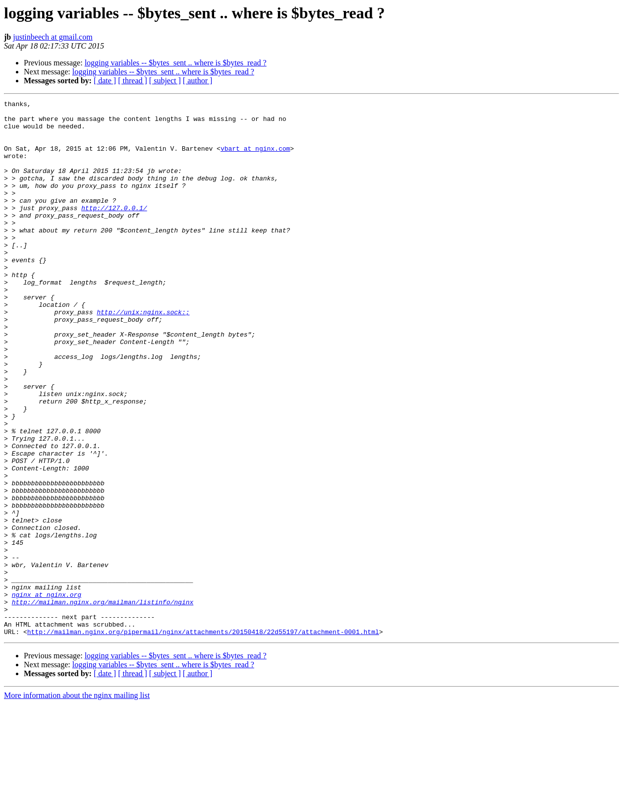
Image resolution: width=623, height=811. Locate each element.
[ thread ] (132, 80)
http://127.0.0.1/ (114, 230)
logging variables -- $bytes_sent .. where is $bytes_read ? (176, 62)
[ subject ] (165, 80)
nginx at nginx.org (46, 694)
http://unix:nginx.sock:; (143, 354)
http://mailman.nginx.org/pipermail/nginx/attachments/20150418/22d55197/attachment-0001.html (203, 738)
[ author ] (198, 80)
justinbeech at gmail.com (52, 37)
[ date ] (105, 80)
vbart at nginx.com (255, 158)
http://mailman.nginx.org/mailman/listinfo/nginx (103, 702)
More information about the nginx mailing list (77, 802)
